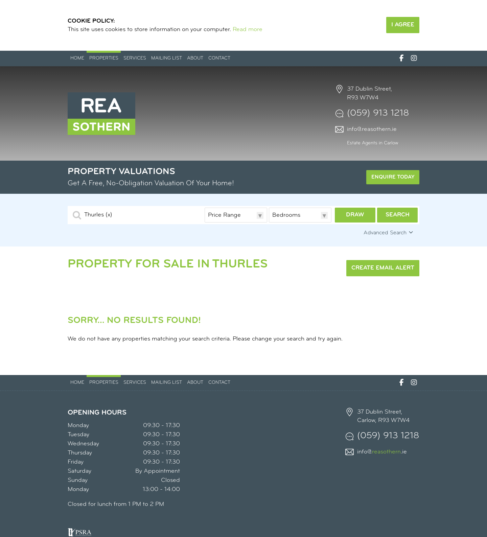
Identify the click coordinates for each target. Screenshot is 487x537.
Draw (355, 215)
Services (134, 58)
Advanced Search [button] (389, 232)
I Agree (402, 25)
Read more (247, 29)
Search (398, 215)
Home (77, 58)
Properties (103, 58)
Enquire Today (392, 177)
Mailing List (166, 58)
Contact (219, 58)
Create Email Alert (382, 268)
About (195, 58)
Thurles (98, 215)
